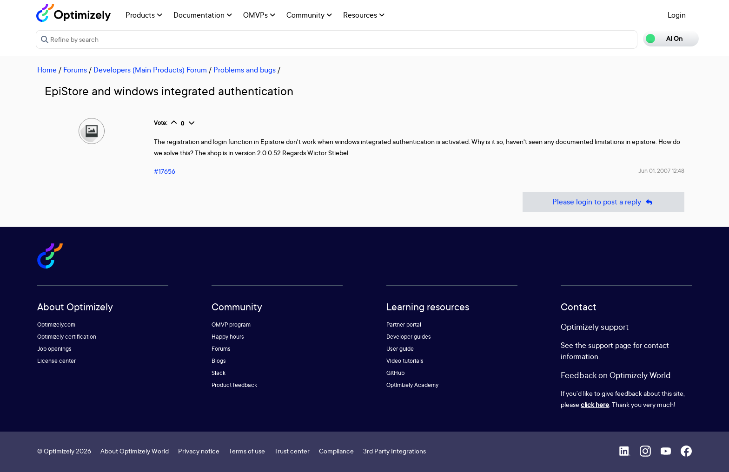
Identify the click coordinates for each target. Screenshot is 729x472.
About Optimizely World (134, 450)
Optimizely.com (56, 324)
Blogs (219, 361)
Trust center (292, 450)
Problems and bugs (244, 70)
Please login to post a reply (603, 202)
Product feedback (234, 385)
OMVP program (231, 324)
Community (309, 15)
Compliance (336, 450)
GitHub (395, 373)
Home (47, 70)
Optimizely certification (66, 337)
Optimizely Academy (412, 385)
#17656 (164, 171)
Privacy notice (198, 450)
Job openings (54, 349)
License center (56, 361)
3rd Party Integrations (394, 450)
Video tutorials (405, 361)
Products (144, 15)
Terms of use (247, 450)
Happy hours (228, 337)
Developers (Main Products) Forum (150, 70)
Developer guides (408, 337)
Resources (363, 15)
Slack (218, 373)
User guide (400, 349)
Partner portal (403, 324)
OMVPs (259, 15)
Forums (75, 70)
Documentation (202, 15)
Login (677, 15)
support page (609, 345)
